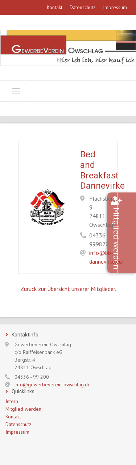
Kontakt (54, 7)
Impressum (115, 7)
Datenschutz (83, 7)
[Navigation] (16, 91)
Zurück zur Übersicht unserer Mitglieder (67, 288)
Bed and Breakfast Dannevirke (102, 170)
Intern (11, 401)
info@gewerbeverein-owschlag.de (53, 384)
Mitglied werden (127, 238)
